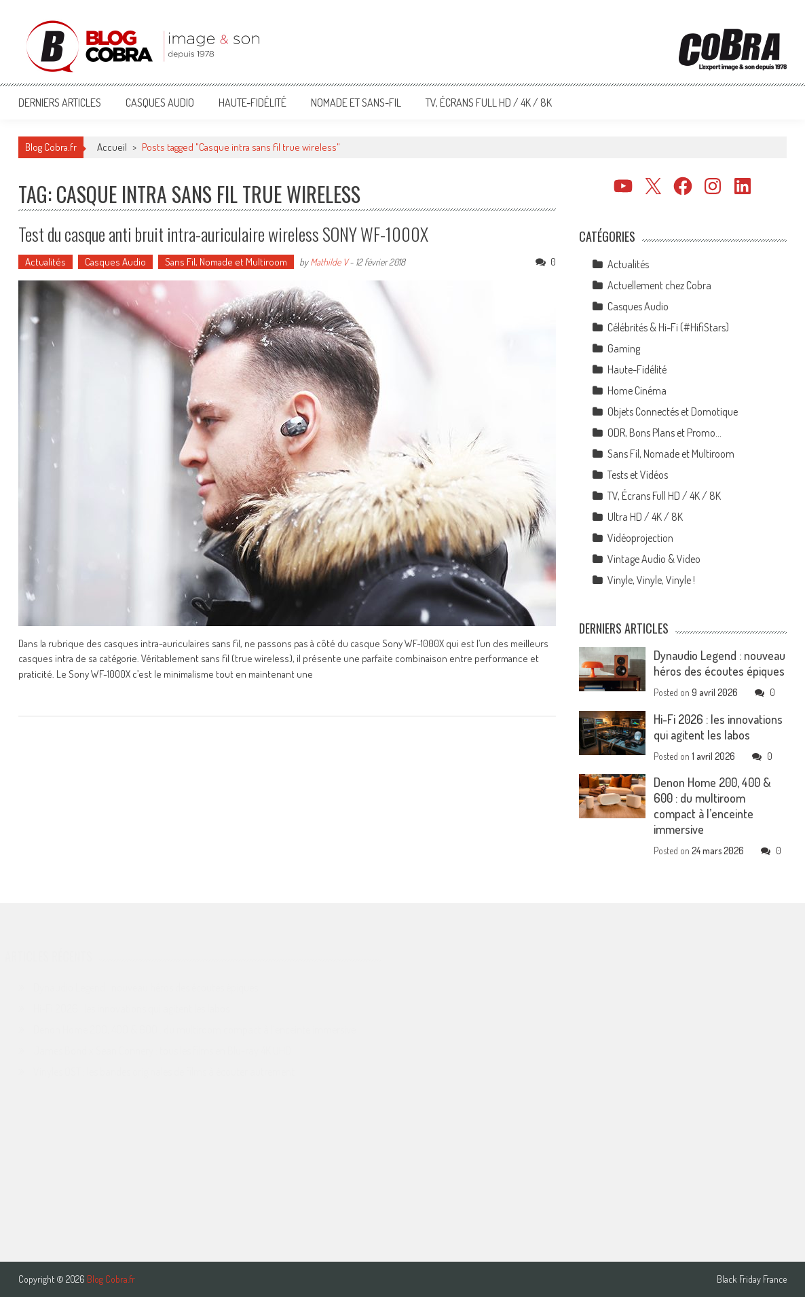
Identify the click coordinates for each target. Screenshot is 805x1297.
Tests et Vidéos (637, 474)
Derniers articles (59, 102)
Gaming (623, 348)
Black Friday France (752, 1279)
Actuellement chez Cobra (659, 285)
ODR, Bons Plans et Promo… (664, 432)
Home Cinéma (637, 390)
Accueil (112, 147)
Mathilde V (329, 262)
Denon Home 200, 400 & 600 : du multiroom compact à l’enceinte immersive (712, 806)
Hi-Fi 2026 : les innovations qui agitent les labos (718, 727)
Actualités (45, 261)
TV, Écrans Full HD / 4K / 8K (489, 102)
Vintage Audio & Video (653, 559)
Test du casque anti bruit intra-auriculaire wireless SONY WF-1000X (223, 234)
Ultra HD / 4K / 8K (645, 517)
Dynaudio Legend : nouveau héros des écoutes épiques (719, 663)
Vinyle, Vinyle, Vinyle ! (651, 580)
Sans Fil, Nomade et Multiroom (226, 261)
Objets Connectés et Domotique (672, 411)
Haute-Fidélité (252, 102)
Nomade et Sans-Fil (356, 102)
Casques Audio (160, 102)
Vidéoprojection (640, 538)
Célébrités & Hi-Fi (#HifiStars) (668, 327)
